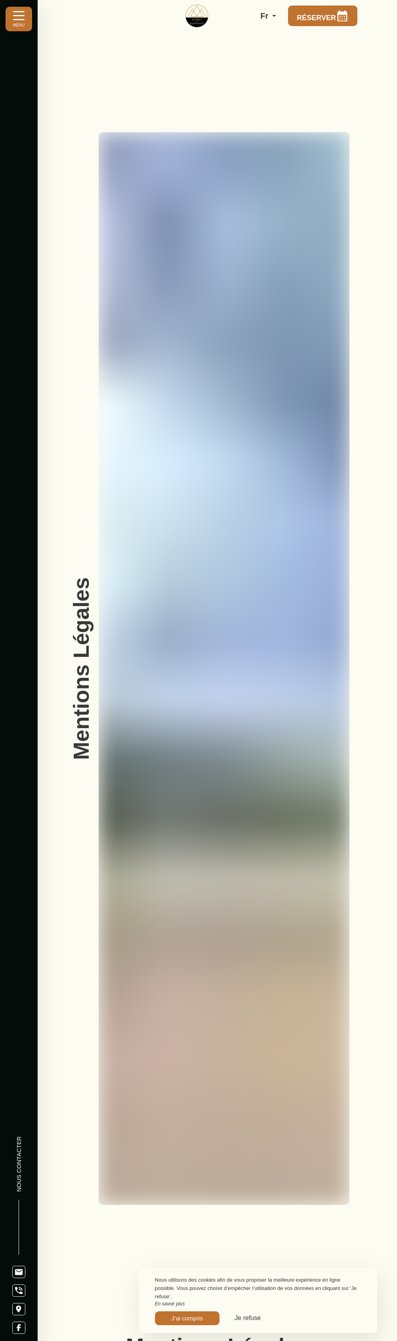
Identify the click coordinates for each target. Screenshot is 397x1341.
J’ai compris (187, 1318)
